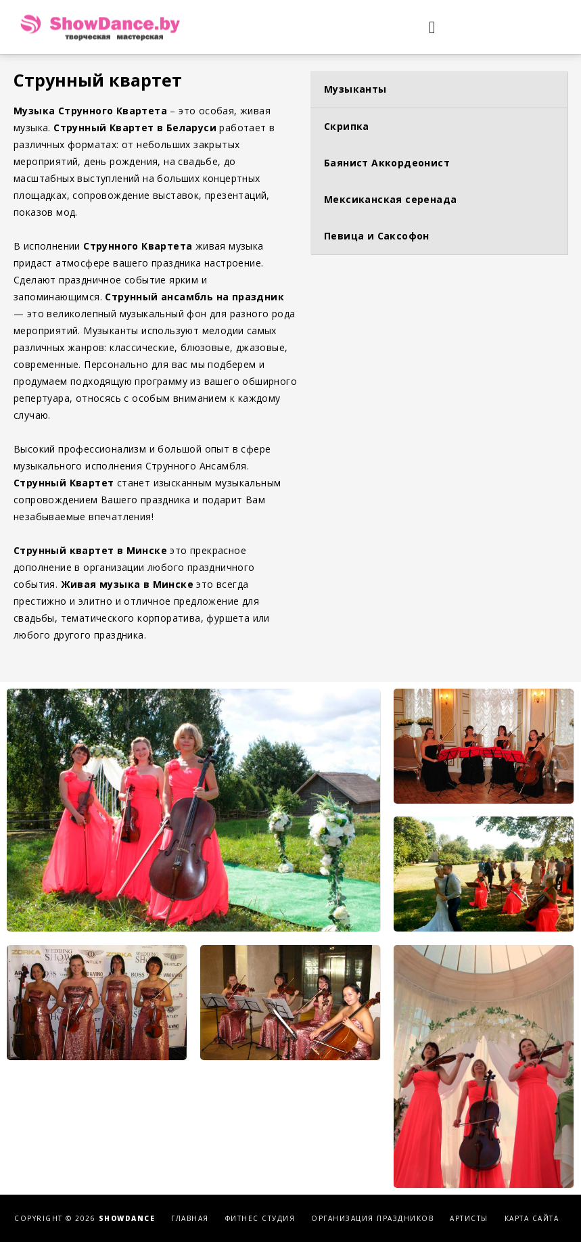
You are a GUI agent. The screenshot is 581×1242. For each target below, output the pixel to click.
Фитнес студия (260, 1218)
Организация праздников (372, 1218)
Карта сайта (532, 1218)
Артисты (469, 1218)
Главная (190, 1218)
